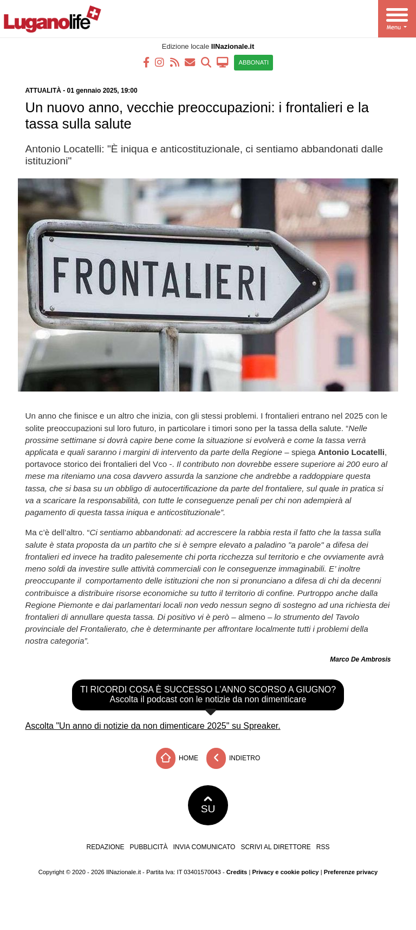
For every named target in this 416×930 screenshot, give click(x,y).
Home (177, 758)
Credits (237, 872)
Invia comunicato (204, 847)
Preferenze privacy (351, 872)
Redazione (105, 847)
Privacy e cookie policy (285, 872)
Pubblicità (149, 847)
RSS (323, 847)
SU (208, 805)
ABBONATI (253, 62)
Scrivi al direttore (275, 847)
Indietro (233, 758)
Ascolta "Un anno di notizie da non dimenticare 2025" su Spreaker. (153, 725)
